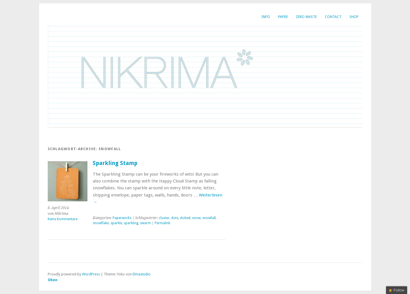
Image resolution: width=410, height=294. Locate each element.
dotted (185, 218)
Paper (283, 17)
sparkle (116, 223)
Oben (52, 280)
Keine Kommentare (62, 219)
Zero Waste (306, 17)
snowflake (101, 223)
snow (196, 218)
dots (174, 218)
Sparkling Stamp (115, 163)
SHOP (354, 17)
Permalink (162, 223)
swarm (145, 223)
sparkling (131, 223)
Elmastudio (142, 274)
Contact (333, 17)
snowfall (209, 218)
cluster (164, 218)
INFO (265, 17)
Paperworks (122, 218)
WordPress (91, 274)
